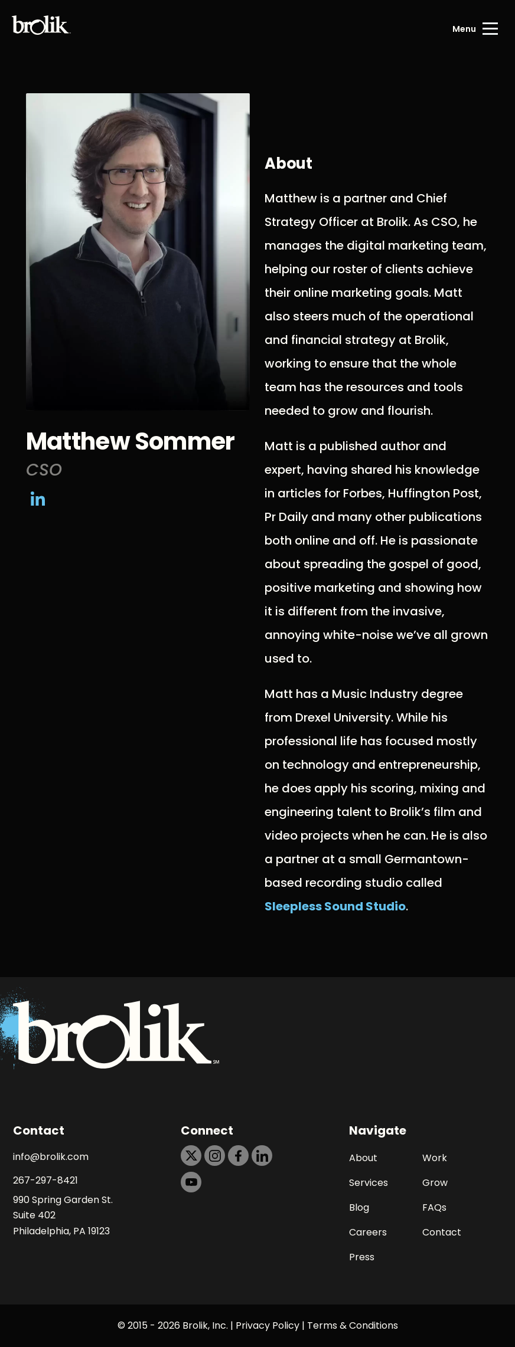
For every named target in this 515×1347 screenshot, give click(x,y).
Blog (359, 1207)
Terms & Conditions (352, 1325)
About (363, 1158)
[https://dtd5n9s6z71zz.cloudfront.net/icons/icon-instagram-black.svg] (214, 1155)
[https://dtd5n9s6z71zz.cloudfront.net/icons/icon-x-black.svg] (191, 1155)
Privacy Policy (267, 1325)
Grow (435, 1182)
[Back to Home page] (41, 29)
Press (361, 1257)
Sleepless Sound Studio (335, 906)
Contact (441, 1232)
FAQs (434, 1207)
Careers (368, 1232)
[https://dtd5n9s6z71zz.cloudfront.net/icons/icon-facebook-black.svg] (238, 1155)
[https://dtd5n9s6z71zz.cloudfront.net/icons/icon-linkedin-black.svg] (262, 1155)
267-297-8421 (45, 1180)
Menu (464, 29)
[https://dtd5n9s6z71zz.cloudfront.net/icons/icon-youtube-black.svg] (191, 1182)
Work (434, 1158)
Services (368, 1182)
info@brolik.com (51, 1157)
